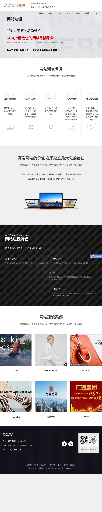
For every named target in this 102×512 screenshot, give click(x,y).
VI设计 (59, 465)
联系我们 (73, 465)
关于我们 (29, 465)
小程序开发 (51, 465)
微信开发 (43, 465)
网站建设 (36, 465)
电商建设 (65, 465)
